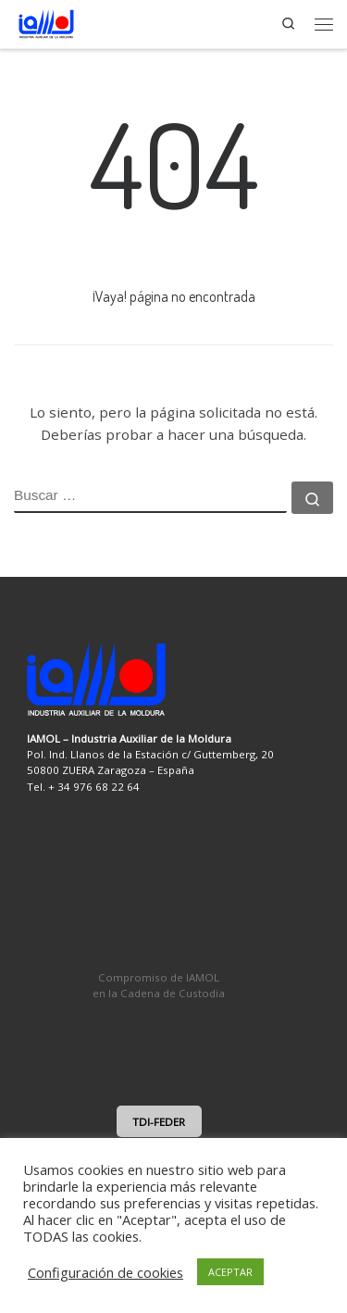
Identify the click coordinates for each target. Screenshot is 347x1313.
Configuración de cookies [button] (105, 1272)
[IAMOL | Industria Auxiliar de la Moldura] (46, 21)
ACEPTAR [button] (230, 1272)
